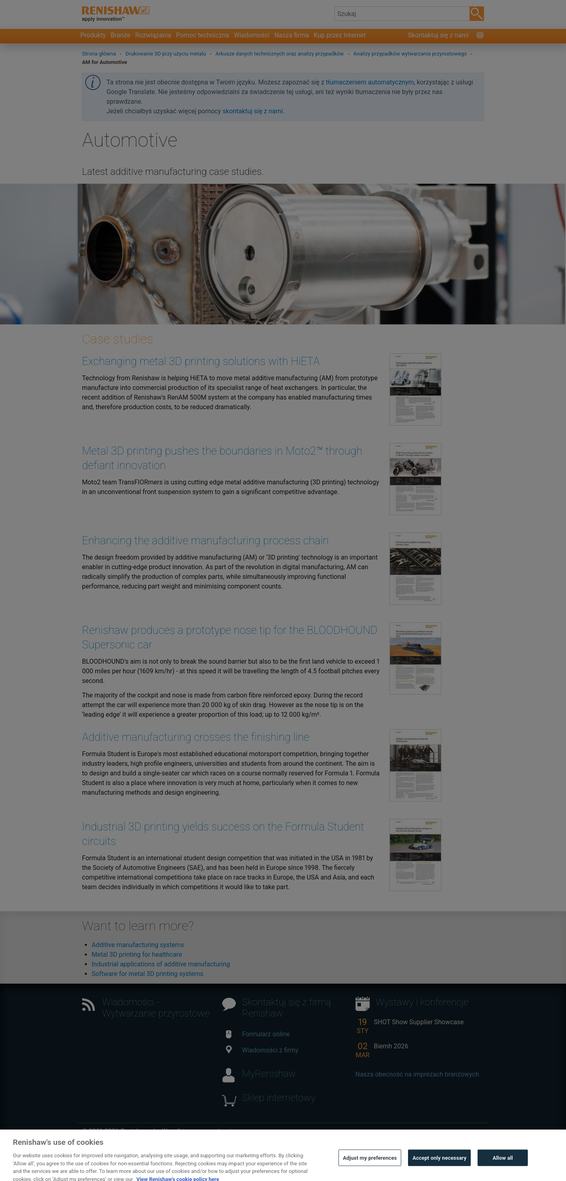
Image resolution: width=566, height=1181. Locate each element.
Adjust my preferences (370, 1167)
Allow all (503, 1167)
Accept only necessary (439, 1167)
